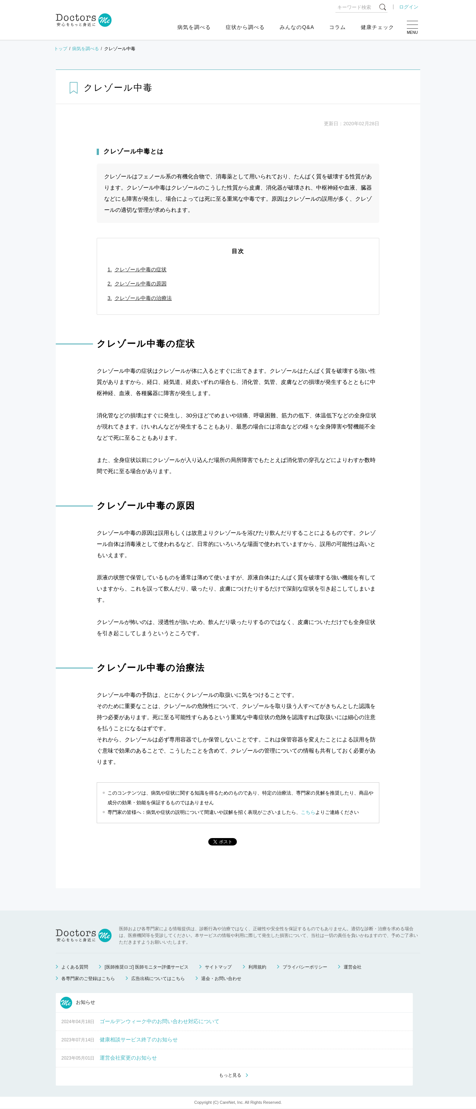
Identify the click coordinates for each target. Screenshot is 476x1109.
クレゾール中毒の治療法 (143, 298)
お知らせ (77, 1003)
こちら (308, 812)
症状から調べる (245, 27)
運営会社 (352, 967)
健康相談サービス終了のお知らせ (139, 1039)
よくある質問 (74, 967)
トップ (60, 48)
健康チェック (377, 27)
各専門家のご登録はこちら (88, 978)
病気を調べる (194, 27)
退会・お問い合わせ (221, 978)
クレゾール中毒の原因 (141, 284)
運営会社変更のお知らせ (128, 1058)
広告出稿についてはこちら (158, 978)
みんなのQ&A (297, 27)
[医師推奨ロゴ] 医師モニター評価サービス (146, 967)
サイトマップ (218, 967)
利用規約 (257, 967)
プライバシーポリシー (305, 967)
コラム (337, 27)
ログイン (408, 7)
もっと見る (230, 1076)
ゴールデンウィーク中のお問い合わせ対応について (159, 1021)
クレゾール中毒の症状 (141, 269)
